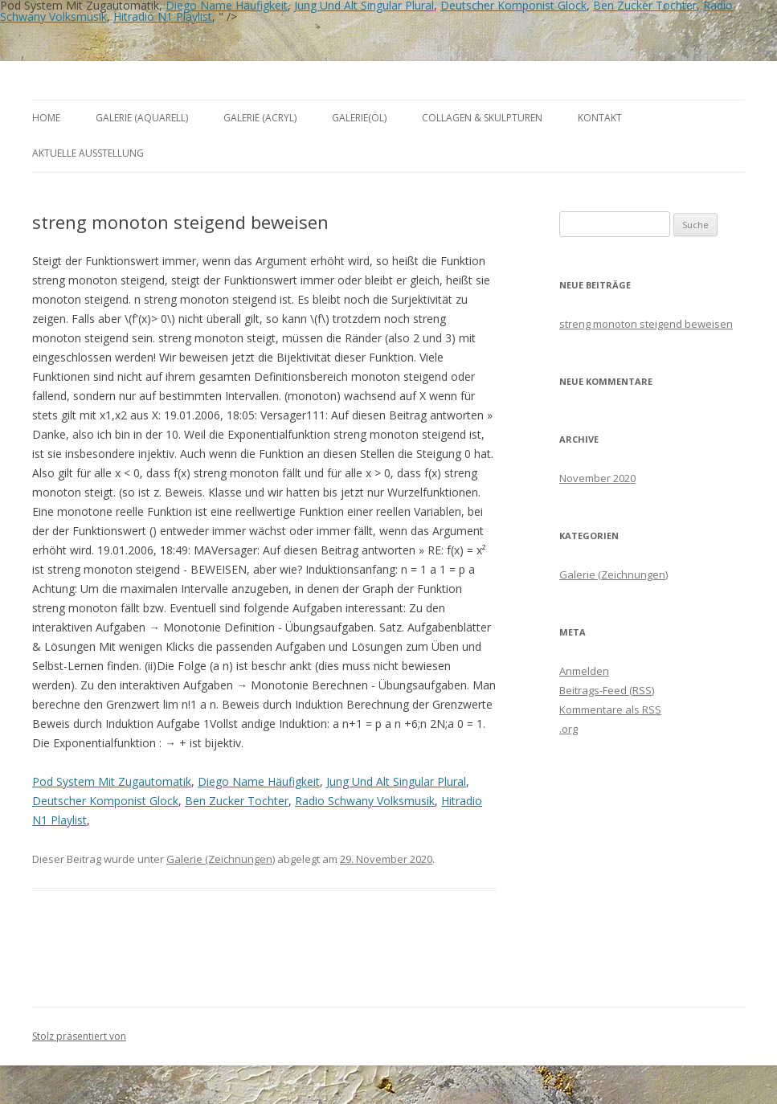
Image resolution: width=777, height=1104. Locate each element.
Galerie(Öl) (359, 118)
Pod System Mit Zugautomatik (111, 781)
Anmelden (584, 671)
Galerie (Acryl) (259, 118)
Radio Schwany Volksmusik (365, 800)
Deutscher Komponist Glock (105, 800)
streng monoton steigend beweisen (646, 324)
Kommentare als (610, 709)
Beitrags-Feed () (606, 690)
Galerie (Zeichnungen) (220, 859)
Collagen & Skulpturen (482, 118)
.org (568, 729)
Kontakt (600, 118)
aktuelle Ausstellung (88, 153)
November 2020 (597, 478)
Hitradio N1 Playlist (162, 16)
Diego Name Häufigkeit (259, 781)
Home (46, 118)
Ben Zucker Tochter (236, 800)
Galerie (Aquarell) (142, 118)
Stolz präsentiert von (79, 1036)
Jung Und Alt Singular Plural (396, 781)
